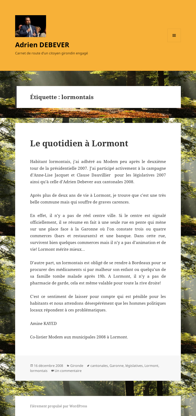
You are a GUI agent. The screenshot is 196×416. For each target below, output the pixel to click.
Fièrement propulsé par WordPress (58, 406)
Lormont (151, 365)
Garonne (117, 365)
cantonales (99, 365)
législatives (134, 365)
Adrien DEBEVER (42, 44)
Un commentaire (68, 370)
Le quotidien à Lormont (79, 143)
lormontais (39, 370)
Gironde (76, 365)
